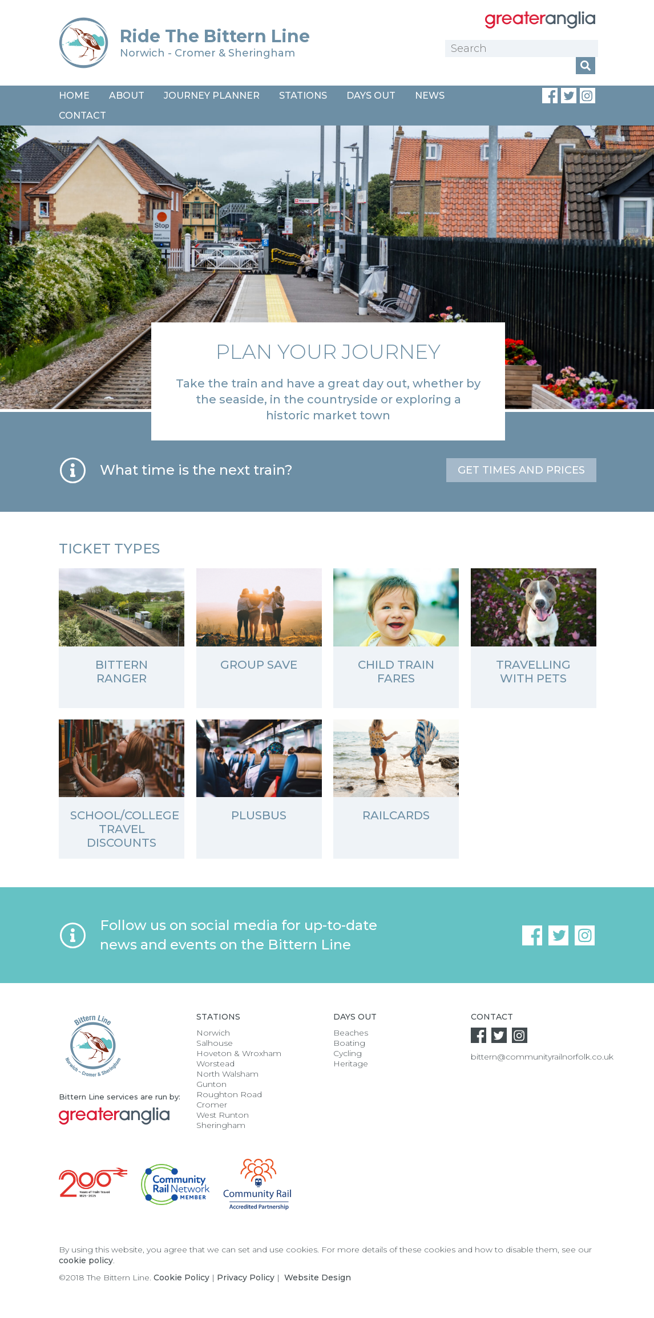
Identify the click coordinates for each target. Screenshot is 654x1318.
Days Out (370, 95)
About (126, 95)
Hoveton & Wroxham (238, 1053)
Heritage (350, 1063)
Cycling (347, 1053)
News (430, 95)
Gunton (211, 1084)
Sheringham (220, 1125)
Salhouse (214, 1043)
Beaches (350, 1033)
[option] (327, 283)
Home (74, 95)
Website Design (317, 1277)
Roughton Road (229, 1094)
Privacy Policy (245, 1277)
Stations (303, 95)
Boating (349, 1043)
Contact (82, 115)
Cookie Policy (181, 1277)
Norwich (213, 1033)
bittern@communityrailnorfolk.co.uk (542, 1057)
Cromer (211, 1104)
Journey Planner (212, 95)
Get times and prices (521, 470)
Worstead (215, 1063)
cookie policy (86, 1260)
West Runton (222, 1115)
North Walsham (227, 1074)
